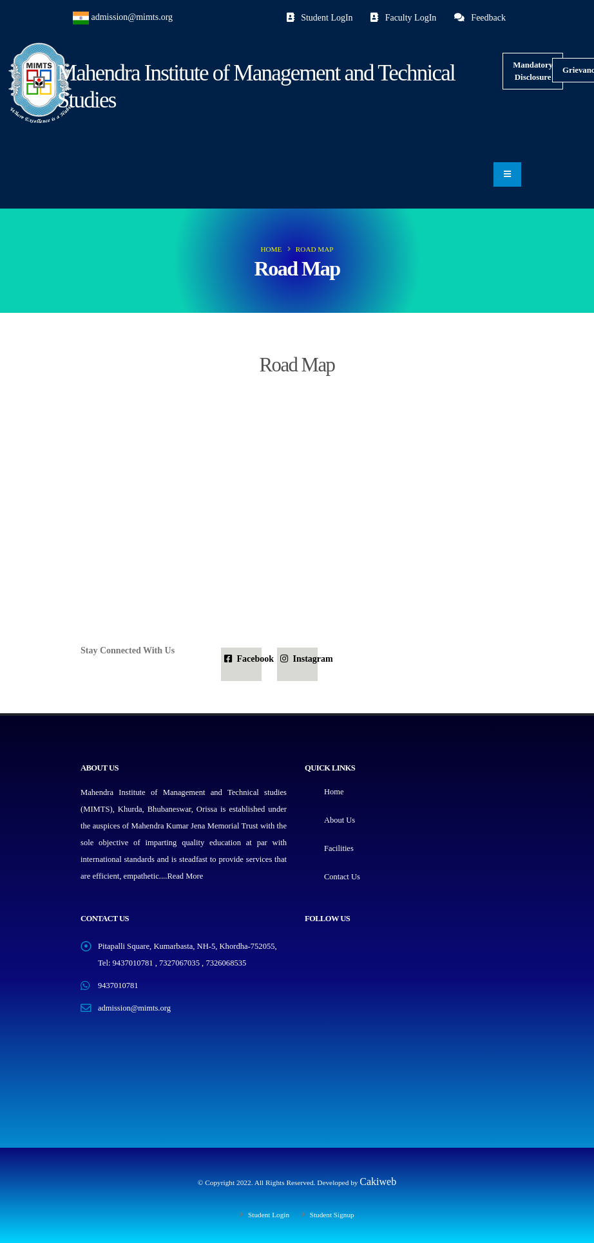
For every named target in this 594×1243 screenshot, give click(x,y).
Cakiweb (377, 1181)
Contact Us (342, 876)
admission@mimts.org (132, 17)
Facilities (339, 848)
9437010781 (118, 985)
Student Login (267, 1215)
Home (271, 249)
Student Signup (331, 1215)
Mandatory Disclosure (533, 71)
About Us (340, 820)
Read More (185, 876)
